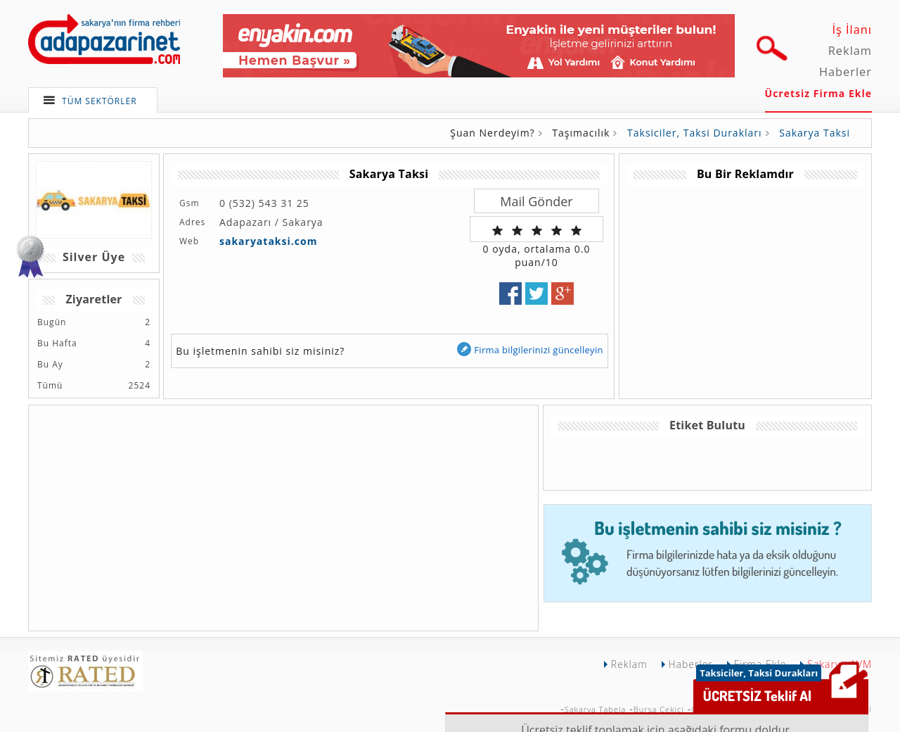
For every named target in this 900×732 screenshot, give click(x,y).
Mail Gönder (536, 201)
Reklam (850, 50)
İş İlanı (852, 29)
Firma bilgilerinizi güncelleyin (529, 349)
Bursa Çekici (659, 709)
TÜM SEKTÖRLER (99, 101)
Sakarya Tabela (595, 709)
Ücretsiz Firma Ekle (818, 93)
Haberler (845, 72)
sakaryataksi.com (268, 241)
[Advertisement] (744, 284)
